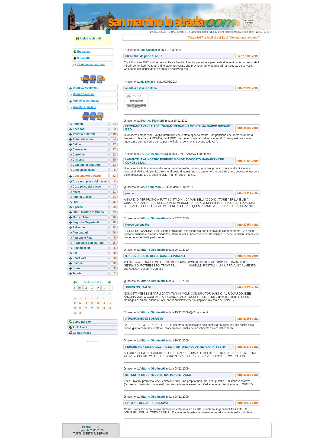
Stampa (78, 263)
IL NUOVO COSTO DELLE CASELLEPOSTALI (155, 256)
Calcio (77, 144)
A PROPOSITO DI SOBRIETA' (144, 318)
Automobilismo (82, 139)
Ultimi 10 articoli (83, 94)
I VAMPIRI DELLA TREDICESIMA (146, 403)
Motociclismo (81, 217)
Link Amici (79, 327)
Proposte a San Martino (88, 242)
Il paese (78, 207)
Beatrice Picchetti (152, 120)
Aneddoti (78, 129)
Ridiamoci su (81, 248)
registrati (95, 38)
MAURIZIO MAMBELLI (155, 187)
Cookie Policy (81, 332)
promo (129, 193)
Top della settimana (86, 100)
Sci (75, 253)
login (83, 38)
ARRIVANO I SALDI (138, 287)
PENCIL (87, 427)
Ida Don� (146, 81)
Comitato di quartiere (87, 164)
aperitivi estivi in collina (141, 88)
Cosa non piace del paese (90, 181)
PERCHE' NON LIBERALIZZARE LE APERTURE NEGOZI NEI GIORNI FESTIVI (175, 346)
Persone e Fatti (83, 237)
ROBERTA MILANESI (154, 154)
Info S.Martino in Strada (88, 212)
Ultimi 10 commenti (85, 87)
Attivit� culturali (83, 134)
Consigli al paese (84, 170)
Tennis (77, 273)
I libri (76, 202)
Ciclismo (78, 159)
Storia (76, 268)
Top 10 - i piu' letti (84, 107)
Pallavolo (79, 227)
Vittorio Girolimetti (152, 218)
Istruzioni (83, 57)
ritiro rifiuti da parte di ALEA (143, 56)
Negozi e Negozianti (86, 222)
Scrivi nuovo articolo (91, 64)
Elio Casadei (148, 50)
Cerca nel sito (81, 321)
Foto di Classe (82, 196)
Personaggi (80, 232)
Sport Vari (79, 258)
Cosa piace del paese (87, 186)
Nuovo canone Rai (137, 224)
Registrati (83, 51)
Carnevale (79, 149)
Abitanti (77, 124)
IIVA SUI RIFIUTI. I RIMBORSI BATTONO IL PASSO (158, 374)
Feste (76, 191)
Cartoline (79, 154)
